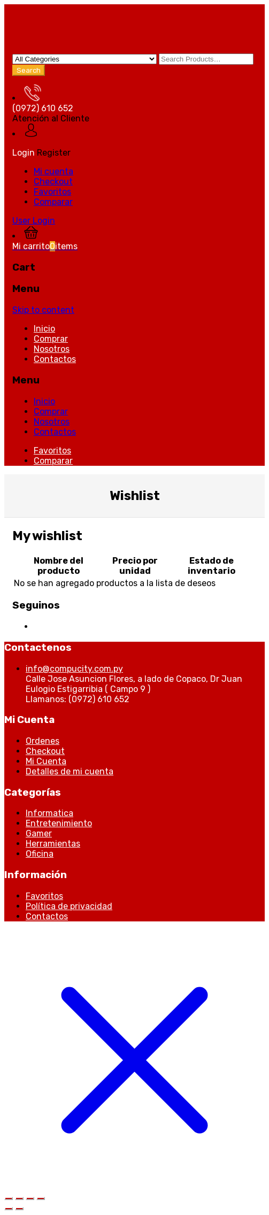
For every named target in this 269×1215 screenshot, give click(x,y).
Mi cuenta (53, 171)
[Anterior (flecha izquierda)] (8, 1208)
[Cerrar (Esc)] (40, 1198)
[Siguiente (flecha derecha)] (19, 1208)
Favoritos (52, 192)
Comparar (53, 202)
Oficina (39, 854)
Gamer (39, 833)
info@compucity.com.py (74, 669)
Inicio (44, 329)
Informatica (49, 813)
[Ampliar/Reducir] (8, 1198)
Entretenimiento (59, 823)
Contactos (55, 359)
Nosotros (52, 349)
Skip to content (43, 310)
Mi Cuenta (46, 761)
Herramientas (53, 844)
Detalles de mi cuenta (69, 771)
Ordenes (42, 741)
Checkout (53, 181)
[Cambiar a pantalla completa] (19, 1198)
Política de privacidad (69, 906)
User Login (33, 221)
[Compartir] (30, 1198)
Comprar (51, 339)
